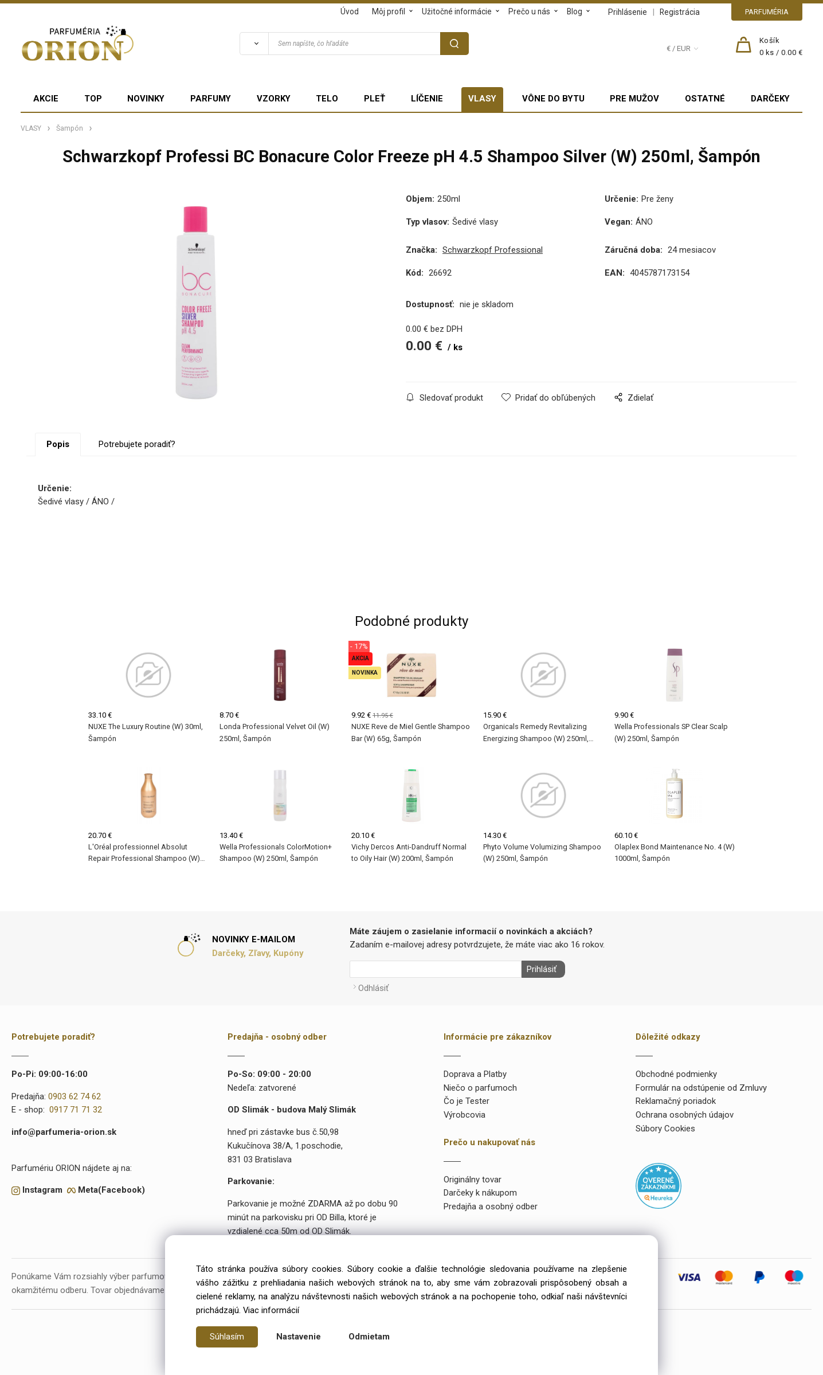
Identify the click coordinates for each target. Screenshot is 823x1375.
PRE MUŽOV (634, 98)
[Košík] (781, 47)
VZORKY (274, 98)
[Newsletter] (436, 969)
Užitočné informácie (457, 11)
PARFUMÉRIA (767, 11)
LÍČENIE (427, 98)
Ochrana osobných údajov (685, 1113)
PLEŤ (374, 98)
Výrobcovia (464, 1113)
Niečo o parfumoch (480, 1085)
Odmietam (369, 1336)
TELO (327, 98)
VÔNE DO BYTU (553, 98)
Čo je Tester (466, 1099)
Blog (574, 11)
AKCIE (45, 98)
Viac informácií (271, 1310)
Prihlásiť (539, 969)
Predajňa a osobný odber (491, 1205)
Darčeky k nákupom (480, 1191)
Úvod (349, 11)
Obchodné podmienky (676, 1072)
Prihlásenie (627, 12)
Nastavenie (298, 1336)
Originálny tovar (472, 1177)
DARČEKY (770, 98)
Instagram (42, 1188)
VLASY (482, 98)
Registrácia (680, 12)
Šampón (69, 128)
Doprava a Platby (475, 1072)
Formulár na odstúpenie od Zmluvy (701, 1085)
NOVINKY (145, 98)
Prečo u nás (529, 11)
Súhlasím (227, 1336)
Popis (57, 444)
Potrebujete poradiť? (137, 444)
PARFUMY (210, 98)
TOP (93, 98)
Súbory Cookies (665, 1126)
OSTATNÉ (705, 98)
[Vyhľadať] (254, 43)
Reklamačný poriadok (676, 1099)
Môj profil (388, 11)
